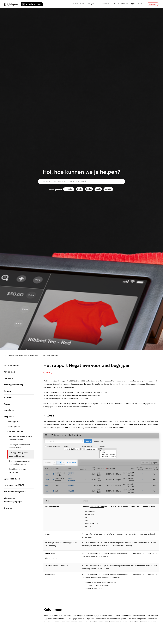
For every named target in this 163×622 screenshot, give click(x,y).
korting (89, 189)
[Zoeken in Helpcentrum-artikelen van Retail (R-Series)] (81, 181)
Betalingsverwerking (13, 385)
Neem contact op (121, 4)
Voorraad (8, 398)
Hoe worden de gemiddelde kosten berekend (20, 438)
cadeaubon (69, 189)
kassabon (108, 189)
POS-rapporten (12, 426)
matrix (98, 189)
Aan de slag (9, 372)
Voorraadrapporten (51, 355)
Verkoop (7, 391)
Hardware (8, 378)
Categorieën (93, 4)
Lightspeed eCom (12, 479)
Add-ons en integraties (14, 492)
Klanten (7, 404)
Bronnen (106, 4)
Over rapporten (12, 421)
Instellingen (9, 410)
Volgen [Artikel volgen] (48, 372)
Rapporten (34, 355)
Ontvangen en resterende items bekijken (19, 446)
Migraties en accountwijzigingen (13, 500)
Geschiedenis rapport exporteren (18, 470)
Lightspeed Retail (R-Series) (15, 355)
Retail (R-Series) (31, 4)
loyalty (79, 189)
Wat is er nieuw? (77, 4)
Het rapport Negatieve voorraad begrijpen (18, 454)
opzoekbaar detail (97, 507)
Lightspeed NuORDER (14, 485)
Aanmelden (152, 4)
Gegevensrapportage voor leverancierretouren (20, 462)
